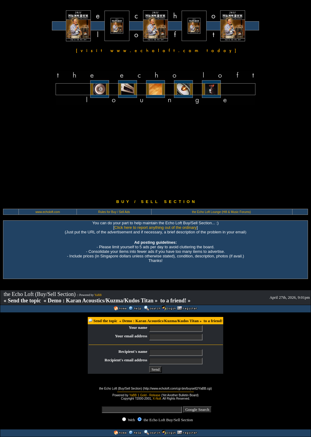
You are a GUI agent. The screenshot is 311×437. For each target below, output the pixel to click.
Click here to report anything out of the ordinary (155, 227)
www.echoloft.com (48, 212)
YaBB (98, 295)
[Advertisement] (155, 151)
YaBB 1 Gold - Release (144, 395)
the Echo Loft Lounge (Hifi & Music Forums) (221, 212)
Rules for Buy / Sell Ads (114, 212)
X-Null (157, 398)
